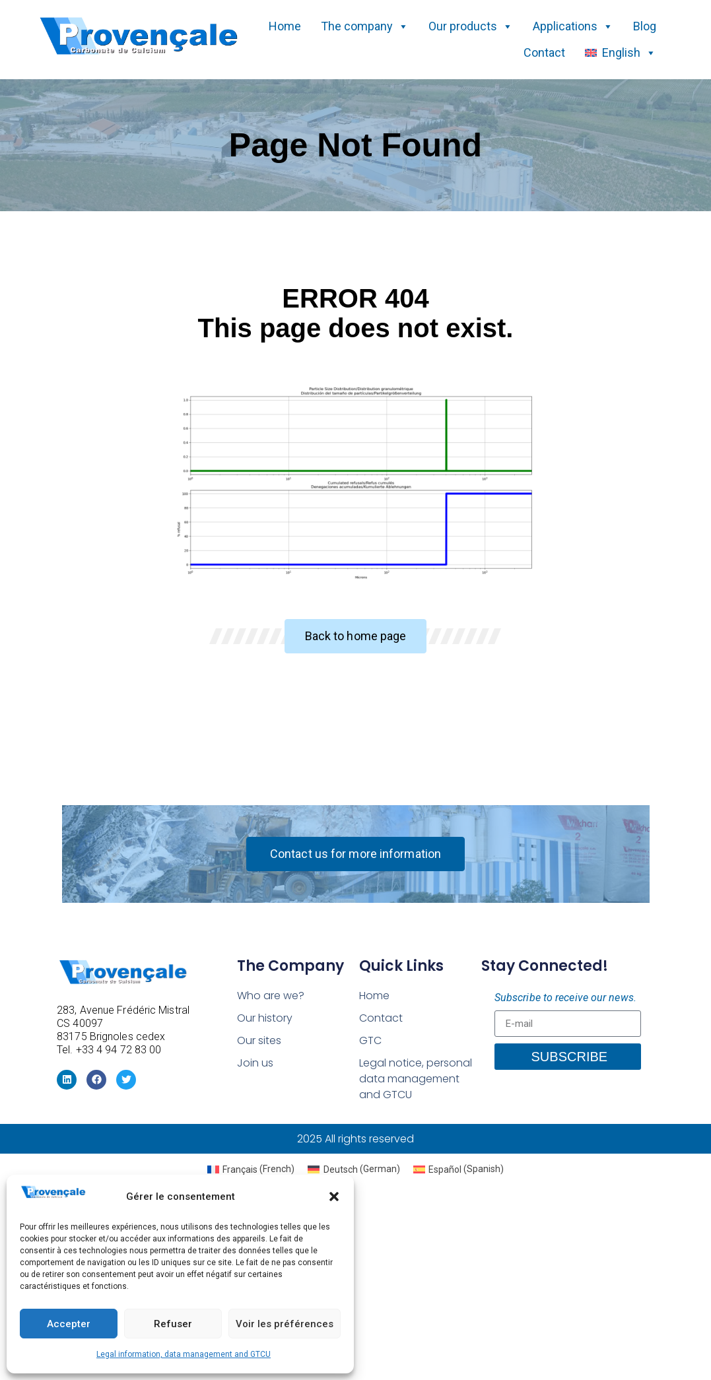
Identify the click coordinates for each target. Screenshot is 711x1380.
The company (365, 26)
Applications (573, 26)
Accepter (68, 1324)
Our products (470, 26)
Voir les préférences (284, 1324)
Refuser (173, 1324)
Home (285, 26)
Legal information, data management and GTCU (183, 1354)
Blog (644, 26)
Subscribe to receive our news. (565, 997)
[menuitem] (251, 1168)
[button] (334, 1196)
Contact (544, 52)
